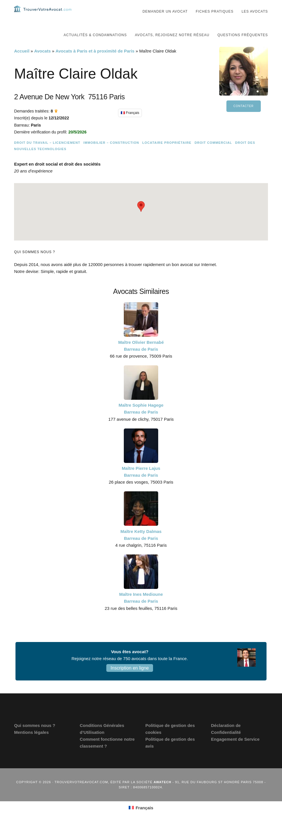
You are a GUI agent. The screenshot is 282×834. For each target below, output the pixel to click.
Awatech (162, 793)
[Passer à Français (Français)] (141, 819)
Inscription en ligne (130, 679)
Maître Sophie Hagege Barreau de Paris (141, 420)
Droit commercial (213, 154)
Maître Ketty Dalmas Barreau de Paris (140, 546)
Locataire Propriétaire (166, 154)
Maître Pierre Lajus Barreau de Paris (141, 483)
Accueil (21, 62)
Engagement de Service (235, 750)
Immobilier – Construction (111, 154)
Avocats (42, 62)
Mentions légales (31, 743)
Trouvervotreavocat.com (42, 14)
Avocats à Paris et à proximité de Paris (95, 62)
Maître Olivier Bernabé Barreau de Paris (141, 357)
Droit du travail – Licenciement (47, 154)
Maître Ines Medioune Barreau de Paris (141, 609)
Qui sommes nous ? (34, 736)
